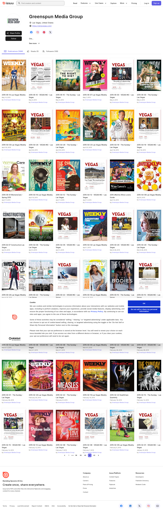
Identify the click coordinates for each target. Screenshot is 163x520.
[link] (75, 3)
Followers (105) (50, 60)
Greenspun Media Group (12, 108)
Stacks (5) (33, 60)
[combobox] (42, 3)
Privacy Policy (97, 488)
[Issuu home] (8, 3)
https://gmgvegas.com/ (42, 26)
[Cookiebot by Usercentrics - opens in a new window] (15, 515)
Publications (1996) (13, 60)
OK (144, 480)
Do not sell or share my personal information (144, 487)
